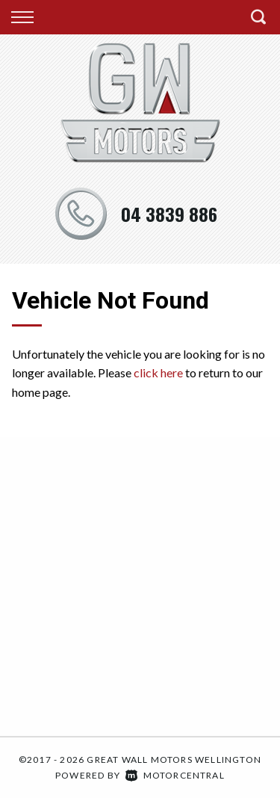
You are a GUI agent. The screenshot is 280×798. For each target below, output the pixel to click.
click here (158, 372)
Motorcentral (175, 775)
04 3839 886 (169, 213)
